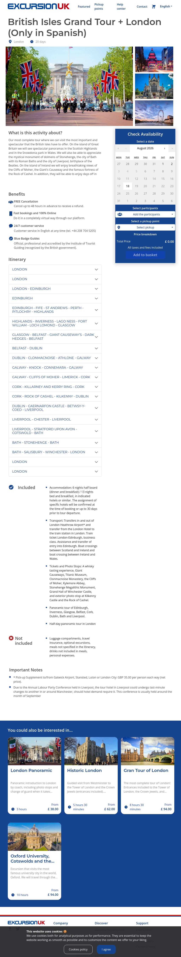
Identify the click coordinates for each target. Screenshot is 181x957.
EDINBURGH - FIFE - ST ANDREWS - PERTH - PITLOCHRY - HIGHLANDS (48, 310)
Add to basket (145, 254)
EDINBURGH (22, 298)
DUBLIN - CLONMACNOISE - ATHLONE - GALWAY (51, 358)
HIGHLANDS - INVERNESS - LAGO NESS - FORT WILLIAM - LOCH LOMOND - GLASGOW (49, 323)
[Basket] (154, 7)
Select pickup (136, 227)
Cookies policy (78, 952)
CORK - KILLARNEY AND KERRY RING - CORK (48, 387)
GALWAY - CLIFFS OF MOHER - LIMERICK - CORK (51, 377)
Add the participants (139, 214)
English (165, 6)
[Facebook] (10, 928)
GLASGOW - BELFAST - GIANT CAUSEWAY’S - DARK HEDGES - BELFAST (53, 337)
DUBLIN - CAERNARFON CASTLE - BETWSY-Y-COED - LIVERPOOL (48, 408)
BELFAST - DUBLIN (27, 348)
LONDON (19, 269)
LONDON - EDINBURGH (31, 289)
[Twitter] (18, 928)
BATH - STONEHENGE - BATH (35, 443)
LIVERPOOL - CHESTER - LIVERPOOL (41, 419)
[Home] (38, 6)
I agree (106, 952)
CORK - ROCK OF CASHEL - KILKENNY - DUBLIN (50, 396)
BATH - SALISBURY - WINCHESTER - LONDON (48, 452)
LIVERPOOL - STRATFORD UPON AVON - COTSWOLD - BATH (44, 431)
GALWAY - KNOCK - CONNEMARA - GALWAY (47, 368)
